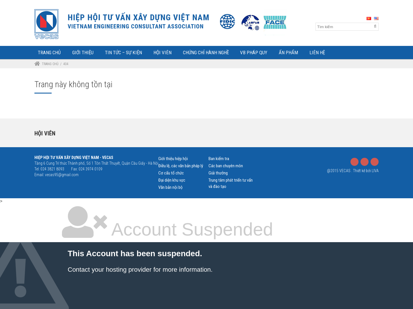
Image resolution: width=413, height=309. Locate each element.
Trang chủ (50, 64)
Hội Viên (162, 52)
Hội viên (44, 133)
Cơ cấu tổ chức (171, 173)
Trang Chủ (49, 52)
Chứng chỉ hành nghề (206, 52)
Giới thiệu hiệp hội (173, 158)
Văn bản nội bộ (170, 187)
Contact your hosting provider (109, 269)
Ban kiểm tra (219, 158)
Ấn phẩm (288, 52)
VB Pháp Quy (253, 52)
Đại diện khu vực (171, 180)
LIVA (375, 170)
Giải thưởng (218, 173)
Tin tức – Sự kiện (123, 52)
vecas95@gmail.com (62, 174)
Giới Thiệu (82, 52)
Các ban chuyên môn (226, 165)
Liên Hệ (317, 52)
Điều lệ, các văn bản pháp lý (180, 165)
